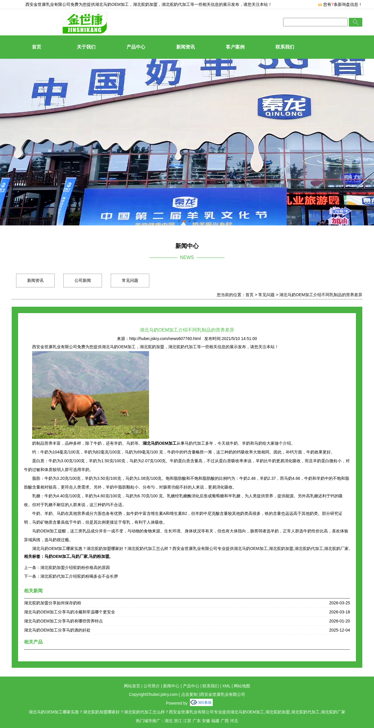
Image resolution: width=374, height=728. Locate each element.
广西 (225, 720)
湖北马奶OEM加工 (112, 4)
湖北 (169, 720)
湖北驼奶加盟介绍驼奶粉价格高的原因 (75, 567)
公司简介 (151, 686)
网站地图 (242, 686)
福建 (215, 720)
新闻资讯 (185, 46)
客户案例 (235, 46)
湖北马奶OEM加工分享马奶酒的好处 (57, 630)
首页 (36, 46)
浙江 (178, 720)
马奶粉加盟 (99, 556)
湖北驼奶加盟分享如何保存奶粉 (52, 603)
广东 (197, 720)
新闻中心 (171, 686)
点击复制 (189, 694)
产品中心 (136, 46)
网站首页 (132, 686)
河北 (234, 720)
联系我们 (285, 46)
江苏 (187, 720)
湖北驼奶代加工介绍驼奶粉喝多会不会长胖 (79, 576)
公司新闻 (83, 280)
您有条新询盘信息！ (340, 4)
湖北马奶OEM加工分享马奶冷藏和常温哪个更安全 (69, 612)
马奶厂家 (79, 556)
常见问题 (130, 280)
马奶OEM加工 (57, 556)
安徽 (206, 720)
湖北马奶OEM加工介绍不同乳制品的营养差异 (320, 294)
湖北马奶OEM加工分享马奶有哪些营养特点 (63, 621)
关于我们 (86, 46)
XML (226, 686)
